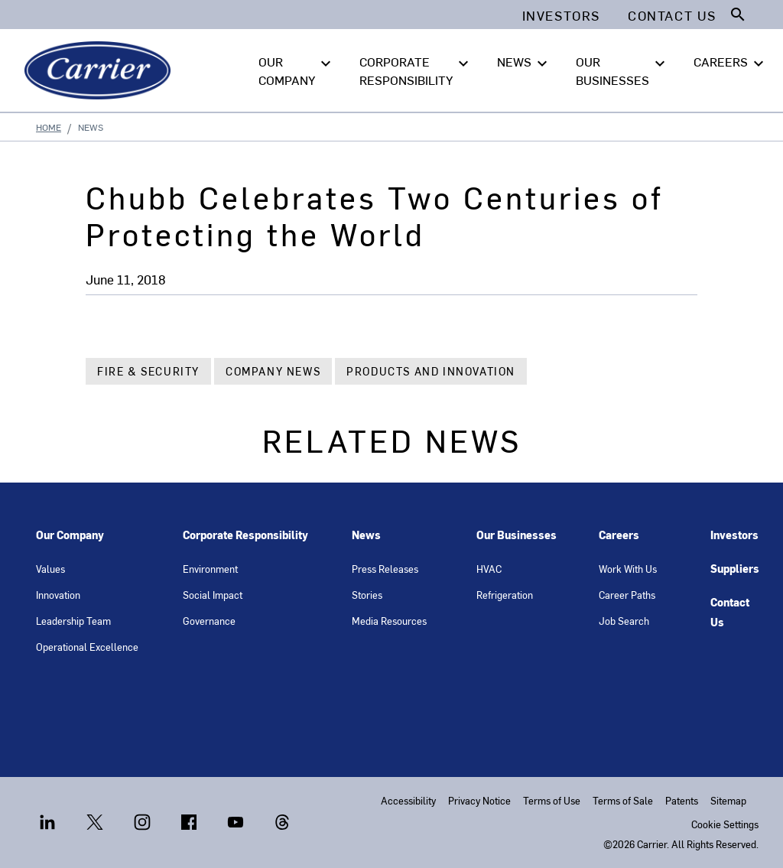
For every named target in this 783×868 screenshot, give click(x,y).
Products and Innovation (430, 371)
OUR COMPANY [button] (296, 69)
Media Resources (389, 620)
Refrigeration (504, 594)
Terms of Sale (623, 800)
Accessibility (408, 800)
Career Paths (627, 594)
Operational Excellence (87, 646)
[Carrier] (100, 70)
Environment (210, 568)
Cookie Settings (725, 824)
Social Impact (212, 594)
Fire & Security (148, 371)
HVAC (489, 568)
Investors (734, 535)
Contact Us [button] (672, 15)
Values (50, 568)
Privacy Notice (479, 800)
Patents (681, 800)
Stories (367, 594)
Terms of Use (551, 800)
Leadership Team (73, 620)
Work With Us (628, 568)
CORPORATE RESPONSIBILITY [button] (416, 69)
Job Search (624, 620)
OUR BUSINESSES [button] (622, 69)
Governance (209, 620)
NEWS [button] (524, 62)
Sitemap (728, 800)
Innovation (58, 594)
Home (48, 127)
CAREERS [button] (731, 62)
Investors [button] (561, 15)
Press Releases (385, 568)
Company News (273, 371)
